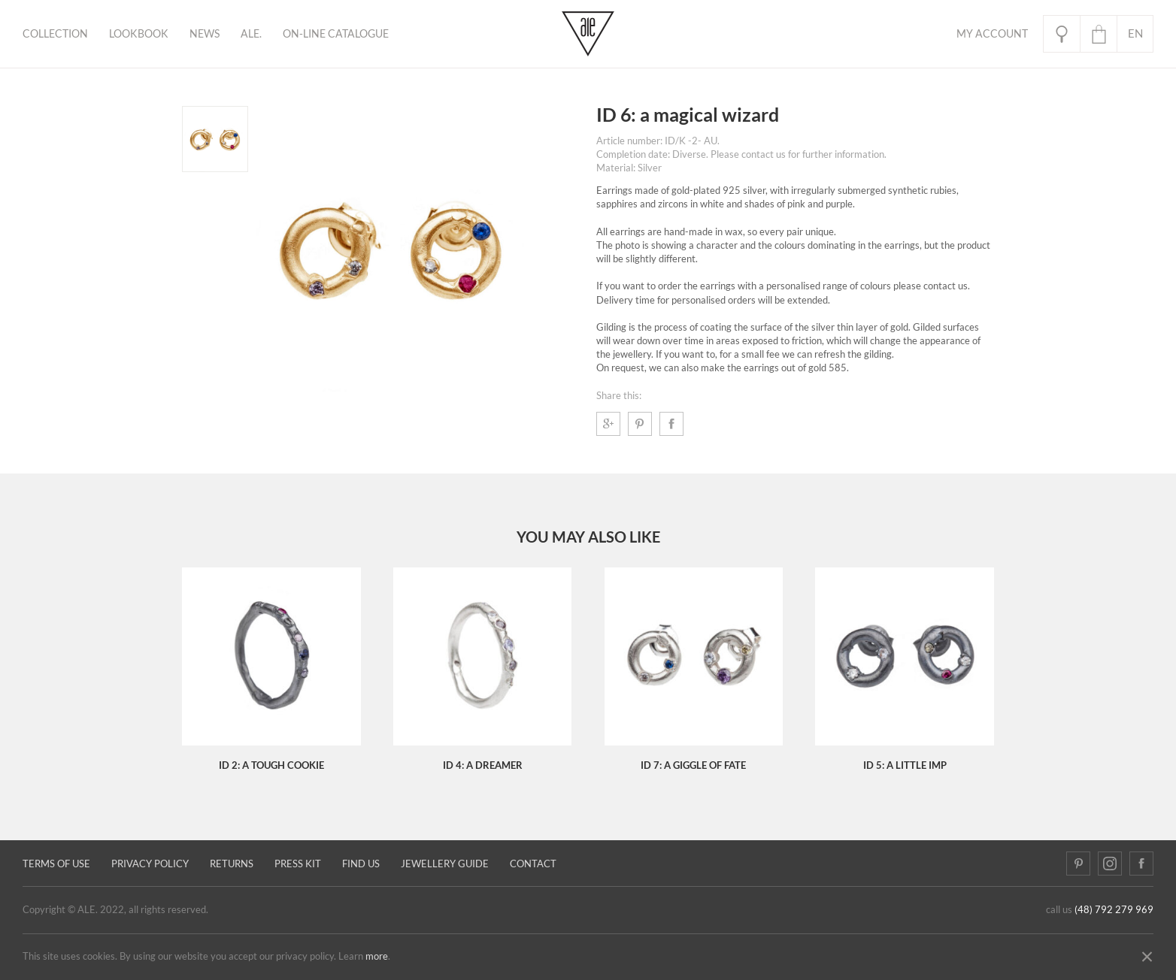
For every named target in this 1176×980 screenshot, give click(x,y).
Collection (55, 34)
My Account (992, 34)
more (376, 956)
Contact (533, 864)
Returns (231, 864)
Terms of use (56, 864)
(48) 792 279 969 (1113, 910)
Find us (361, 864)
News (204, 34)
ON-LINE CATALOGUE (336, 34)
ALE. (251, 34)
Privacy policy (150, 864)
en (1135, 33)
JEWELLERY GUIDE (445, 864)
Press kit (297, 864)
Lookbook (138, 34)
